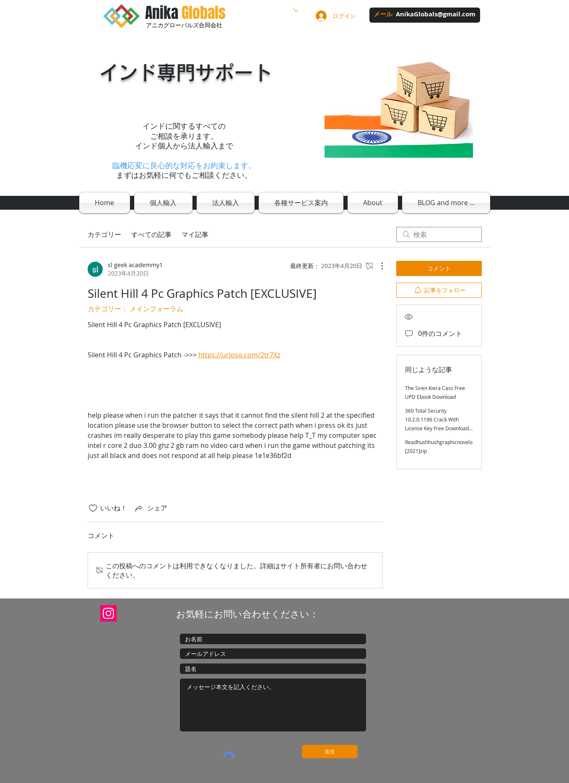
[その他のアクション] (378, 266)
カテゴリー (104, 234)
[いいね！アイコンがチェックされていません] (93, 508)
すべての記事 (151, 234)
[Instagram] (108, 613)
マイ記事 (195, 234)
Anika (185, 13)
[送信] (330, 751)
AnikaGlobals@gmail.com (435, 14)
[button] (295, 10)
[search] (439, 234)
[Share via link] (150, 508)
